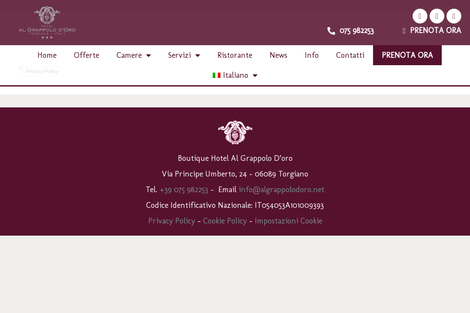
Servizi (184, 55)
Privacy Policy (171, 221)
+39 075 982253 (184, 189)
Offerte (86, 55)
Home (47, 55)
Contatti (350, 55)
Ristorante (234, 55)
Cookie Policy (225, 221)
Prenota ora (407, 55)
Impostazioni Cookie (288, 221)
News (278, 55)
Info (312, 55)
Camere (134, 55)
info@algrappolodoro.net (281, 189)
